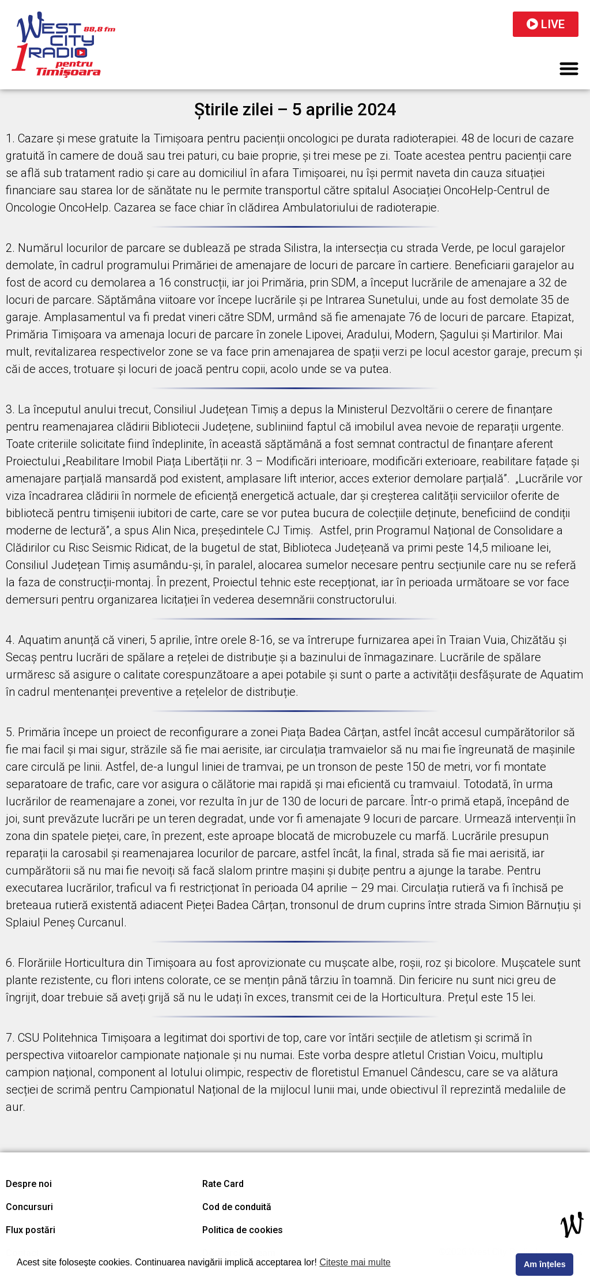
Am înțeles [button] (545, 1264)
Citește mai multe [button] (355, 1262)
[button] (569, 68)
